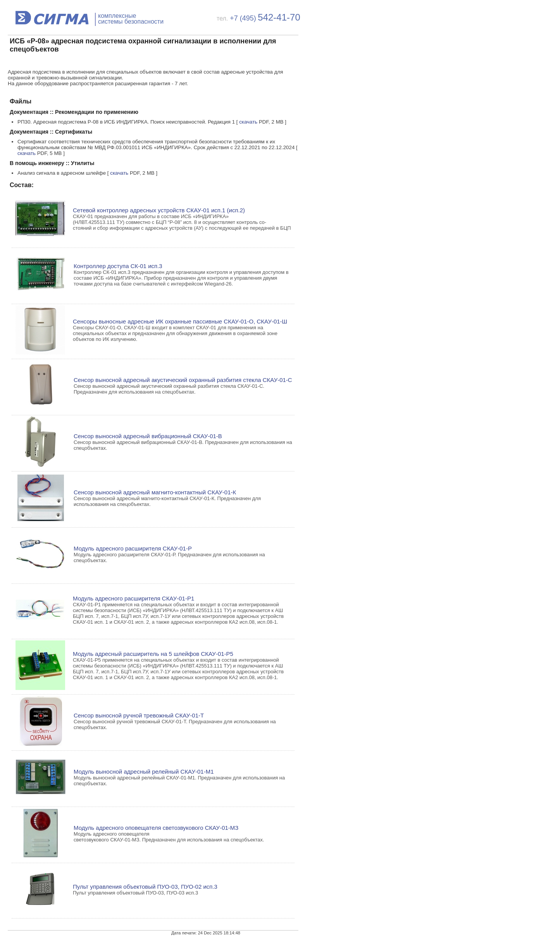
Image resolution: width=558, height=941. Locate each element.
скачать (248, 122)
